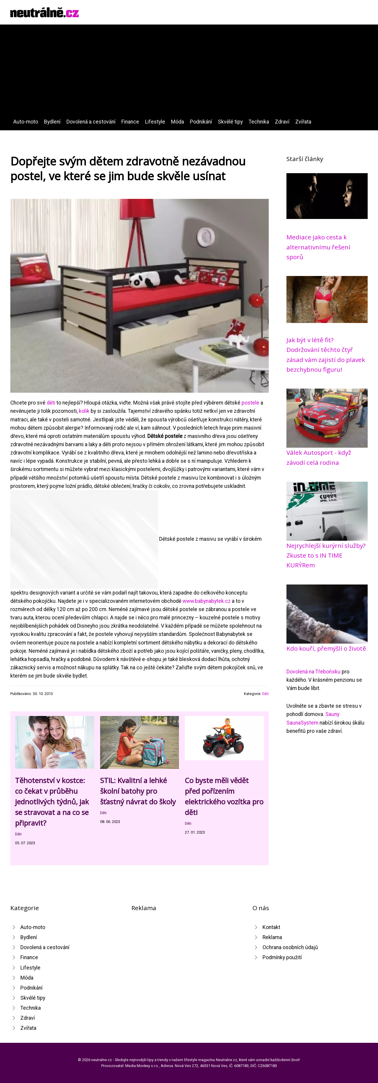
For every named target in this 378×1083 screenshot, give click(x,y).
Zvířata (303, 122)
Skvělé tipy (230, 122)
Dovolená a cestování (90, 122)
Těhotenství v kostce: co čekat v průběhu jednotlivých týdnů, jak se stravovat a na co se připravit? (52, 801)
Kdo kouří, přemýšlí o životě (326, 648)
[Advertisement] (189, 73)
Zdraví (282, 122)
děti (51, 403)
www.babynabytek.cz (207, 601)
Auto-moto (25, 122)
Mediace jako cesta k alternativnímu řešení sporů (318, 247)
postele (250, 403)
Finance (130, 122)
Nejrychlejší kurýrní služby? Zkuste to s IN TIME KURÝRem (326, 555)
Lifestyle (155, 122)
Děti (265, 693)
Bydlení (52, 122)
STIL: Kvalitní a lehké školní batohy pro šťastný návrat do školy (138, 790)
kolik (84, 411)
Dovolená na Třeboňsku (313, 672)
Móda (177, 122)
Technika (259, 122)
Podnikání (201, 122)
